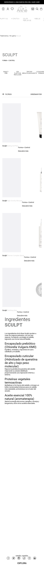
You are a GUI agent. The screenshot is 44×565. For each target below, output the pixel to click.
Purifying (4, 19)
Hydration (15, 19)
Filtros (8, 94)
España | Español (22, 556)
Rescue (37, 19)
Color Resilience (27, 19)
